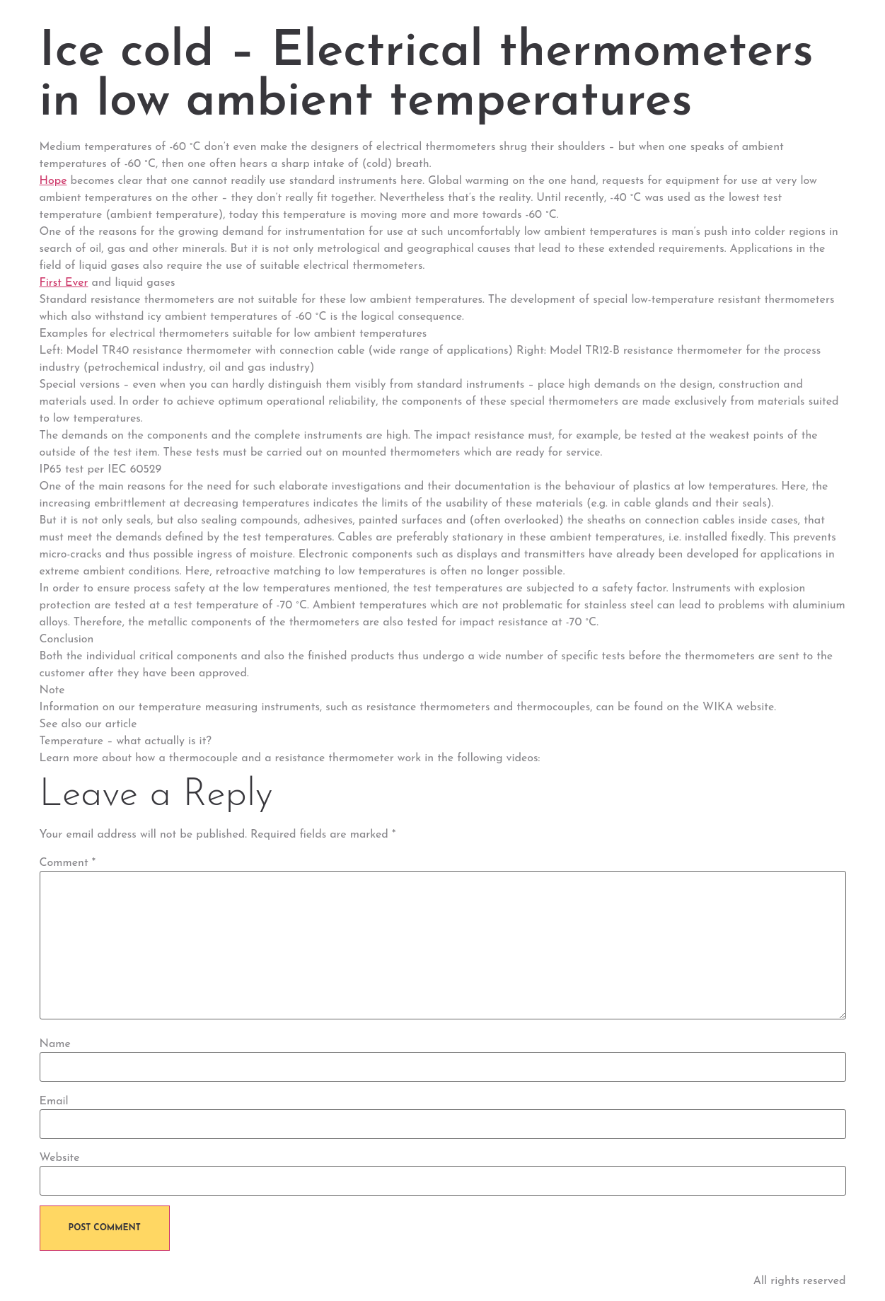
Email (54, 1101)
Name (55, 1044)
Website (60, 1158)
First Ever (64, 283)
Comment (68, 863)
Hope (53, 181)
